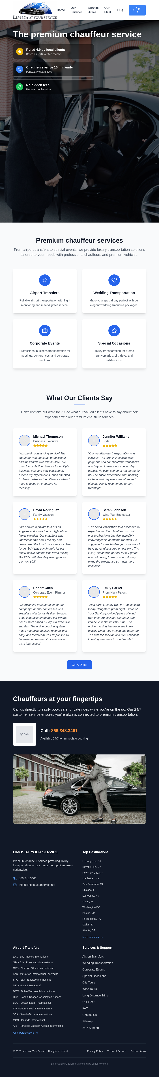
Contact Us (89, 1014)
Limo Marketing (79, 1063)
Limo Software (59, 1063)
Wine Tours (89, 989)
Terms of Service (116, 1051)
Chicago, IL (88, 890)
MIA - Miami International (27, 985)
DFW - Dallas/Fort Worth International (34, 991)
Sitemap (87, 1021)
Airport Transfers (93, 956)
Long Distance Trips (95, 995)
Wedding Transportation (97, 963)
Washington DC (91, 907)
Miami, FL (87, 901)
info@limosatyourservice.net (37, 884)
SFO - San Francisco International (32, 979)
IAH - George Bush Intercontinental (32, 1008)
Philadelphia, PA (91, 918)
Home (61, 10)
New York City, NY (92, 872)
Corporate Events (93, 969)
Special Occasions (94, 976)
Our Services (77, 10)
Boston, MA (88, 913)
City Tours (88, 982)
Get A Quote (79, 664)
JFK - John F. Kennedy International (33, 962)
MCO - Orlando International (29, 1020)
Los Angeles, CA (91, 861)
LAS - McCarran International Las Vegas (35, 973)
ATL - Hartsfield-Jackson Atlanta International (38, 1025)
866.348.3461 (64, 730)
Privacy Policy (95, 1051)
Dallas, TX (88, 924)
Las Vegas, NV (90, 895)
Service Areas (93, 10)
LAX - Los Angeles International (30, 956)
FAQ (120, 10)
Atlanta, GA (88, 930)
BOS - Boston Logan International (32, 1002)
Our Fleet (107, 10)
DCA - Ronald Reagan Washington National (37, 997)
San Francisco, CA (93, 884)
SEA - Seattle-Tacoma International (32, 1014)
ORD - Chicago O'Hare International (33, 968)
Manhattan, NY (90, 878)
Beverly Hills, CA (91, 866)
